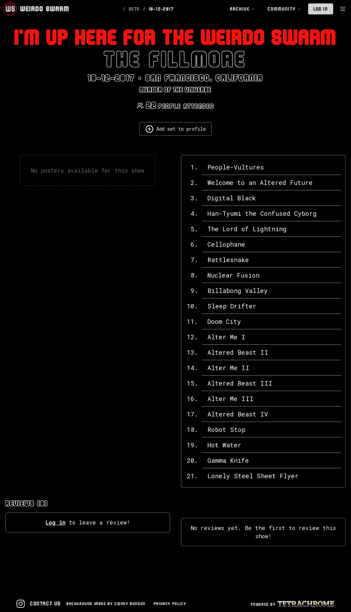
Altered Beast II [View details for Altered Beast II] (237, 352)
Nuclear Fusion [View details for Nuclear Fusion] (233, 275)
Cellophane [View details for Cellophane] (226, 244)
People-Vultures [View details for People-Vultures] (235, 167)
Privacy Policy (170, 603)
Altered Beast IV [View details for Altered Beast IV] (237, 414)
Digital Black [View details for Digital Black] (231, 198)
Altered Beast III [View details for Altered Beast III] (240, 383)
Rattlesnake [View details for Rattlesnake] (228, 260)
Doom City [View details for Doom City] (224, 321)
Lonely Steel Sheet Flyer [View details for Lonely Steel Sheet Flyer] (253, 476)
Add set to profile (175, 129)
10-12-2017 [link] (161, 9)
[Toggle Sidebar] (342, 8)
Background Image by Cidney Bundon (106, 603)
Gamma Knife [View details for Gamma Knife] (228, 460)
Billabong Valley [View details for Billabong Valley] (237, 290)
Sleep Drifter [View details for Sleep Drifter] (231, 306)
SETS (134, 9)
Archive (242, 9)
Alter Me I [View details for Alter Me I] (226, 337)
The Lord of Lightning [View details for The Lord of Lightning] (247, 229)
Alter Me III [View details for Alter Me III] (230, 399)
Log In (321, 9)
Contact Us (45, 603)
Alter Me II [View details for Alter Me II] (228, 368)
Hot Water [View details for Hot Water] (224, 445)
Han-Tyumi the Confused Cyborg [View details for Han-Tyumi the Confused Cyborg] (262, 213)
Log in (55, 522)
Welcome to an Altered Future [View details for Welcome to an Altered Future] (260, 182)
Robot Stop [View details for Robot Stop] (226, 429)
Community (284, 9)
